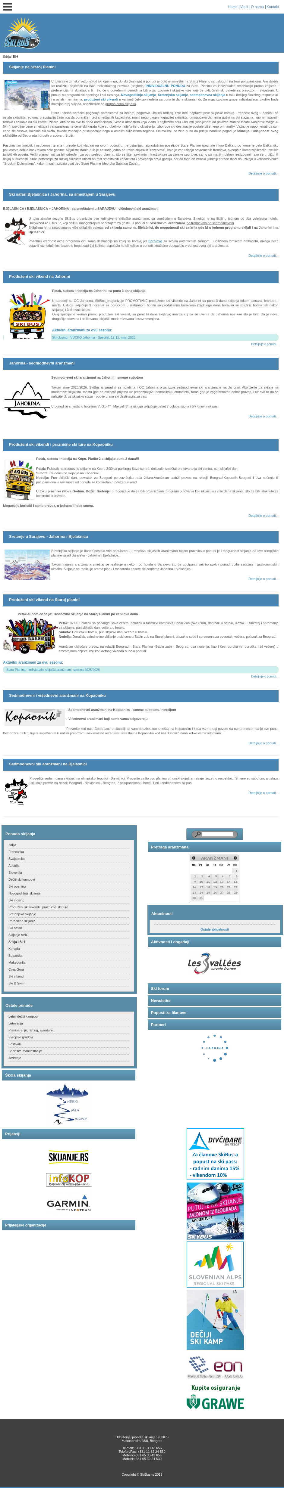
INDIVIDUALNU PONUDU (165, 86)
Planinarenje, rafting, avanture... (31, 1030)
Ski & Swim (16, 983)
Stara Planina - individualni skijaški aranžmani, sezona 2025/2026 (53, 669)
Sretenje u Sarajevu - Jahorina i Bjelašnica (48, 536)
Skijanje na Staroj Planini (32, 67)
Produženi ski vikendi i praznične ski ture (38, 907)
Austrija (14, 865)
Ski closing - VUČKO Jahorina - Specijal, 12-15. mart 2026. (94, 337)
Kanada (14, 948)
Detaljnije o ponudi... (263, 173)
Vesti (244, 7)
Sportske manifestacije (25, 1051)
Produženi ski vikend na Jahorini (39, 276)
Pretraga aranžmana (169, 847)
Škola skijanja (18, 1075)
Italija (12, 845)
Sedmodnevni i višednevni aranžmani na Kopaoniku (57, 695)
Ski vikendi (16, 976)
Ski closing (16, 900)
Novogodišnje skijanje (138, 95)
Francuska (16, 852)
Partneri (158, 1024)
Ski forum (160, 988)
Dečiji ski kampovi (21, 879)
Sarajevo (155, 241)
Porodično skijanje (21, 921)
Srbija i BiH (16, 942)
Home (233, 7)
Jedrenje (14, 1058)
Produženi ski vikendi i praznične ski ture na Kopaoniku (61, 444)
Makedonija (16, 962)
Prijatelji (13, 1134)
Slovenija (15, 872)
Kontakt (273, 7)
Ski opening (17, 886)
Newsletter (161, 1000)
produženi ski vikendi (101, 99)
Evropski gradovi (20, 1037)
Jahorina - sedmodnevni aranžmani (41, 363)
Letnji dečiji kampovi (23, 1016)
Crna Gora (16, 969)
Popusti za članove (168, 1012)
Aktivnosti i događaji (170, 942)
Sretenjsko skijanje (173, 95)
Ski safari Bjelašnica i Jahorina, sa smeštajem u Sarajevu (62, 194)
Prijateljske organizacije (25, 1225)
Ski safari (15, 928)
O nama (257, 7)
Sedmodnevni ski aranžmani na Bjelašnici (48, 764)
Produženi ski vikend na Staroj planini (44, 599)
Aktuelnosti (162, 913)
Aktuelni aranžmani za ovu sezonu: (82, 330)
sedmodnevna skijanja (207, 95)
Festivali (14, 1044)
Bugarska (15, 955)
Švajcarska (16, 858)
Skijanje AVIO (18, 935)
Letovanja (15, 1023)
